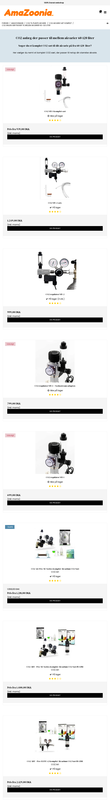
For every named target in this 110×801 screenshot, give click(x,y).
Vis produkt (55, 137)
